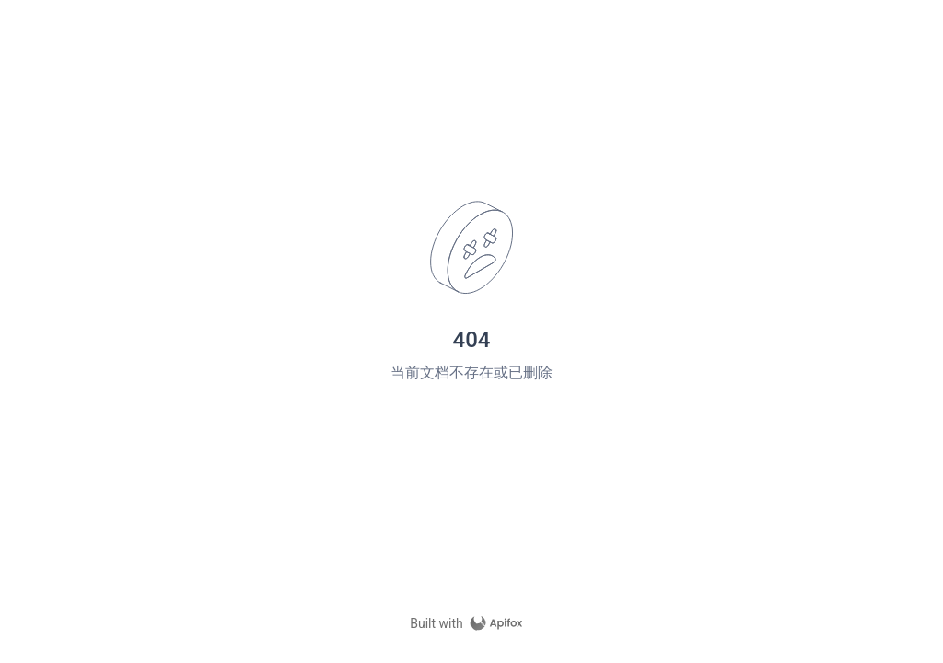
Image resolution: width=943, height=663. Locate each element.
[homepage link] (471, 623)
